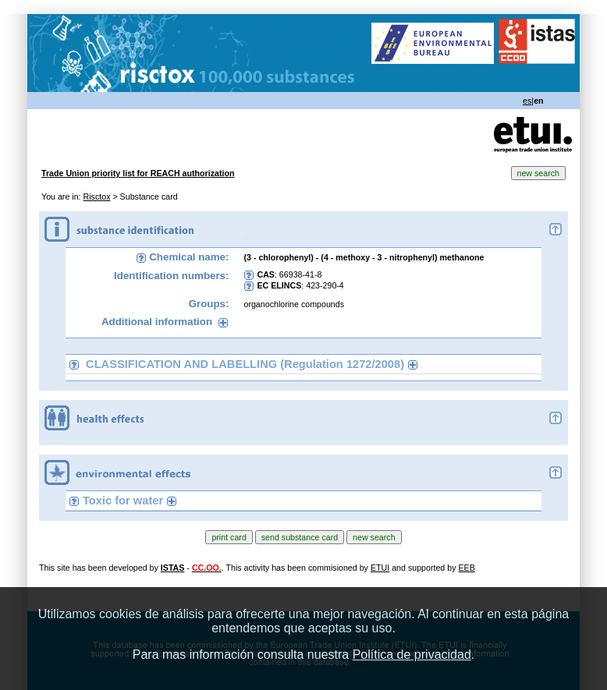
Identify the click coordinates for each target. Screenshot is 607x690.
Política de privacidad (412, 654)
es (527, 100)
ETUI (380, 567)
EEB (466, 567)
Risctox (97, 196)
